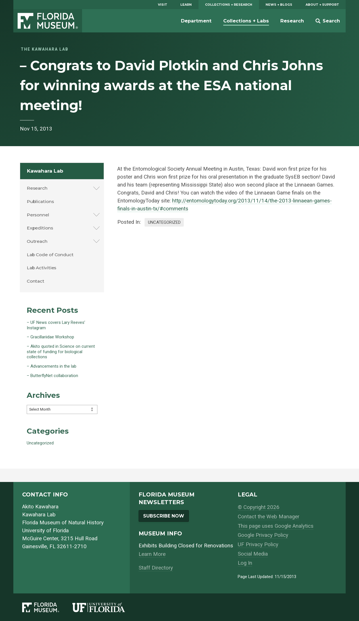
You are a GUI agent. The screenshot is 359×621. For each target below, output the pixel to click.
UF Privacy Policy (258, 544)
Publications (40, 201)
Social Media (253, 554)
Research (292, 21)
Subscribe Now (163, 516)
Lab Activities (42, 267)
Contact (35, 281)
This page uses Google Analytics (276, 526)
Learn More (152, 554)
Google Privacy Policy (263, 535)
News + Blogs (279, 5)
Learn (186, 5)
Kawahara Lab (45, 171)
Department (196, 21)
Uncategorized (164, 222)
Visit (162, 5)
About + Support (322, 5)
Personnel (38, 215)
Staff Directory (156, 568)
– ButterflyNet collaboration (52, 375)
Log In (245, 563)
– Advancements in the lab (51, 366)
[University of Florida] (105, 607)
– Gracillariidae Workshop (50, 337)
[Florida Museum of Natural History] (47, 607)
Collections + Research (228, 5)
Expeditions (40, 228)
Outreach (37, 241)
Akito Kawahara (40, 507)
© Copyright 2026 (258, 507)
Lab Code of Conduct (50, 254)
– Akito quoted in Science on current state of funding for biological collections (61, 351)
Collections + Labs (246, 21)
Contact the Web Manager (268, 517)
